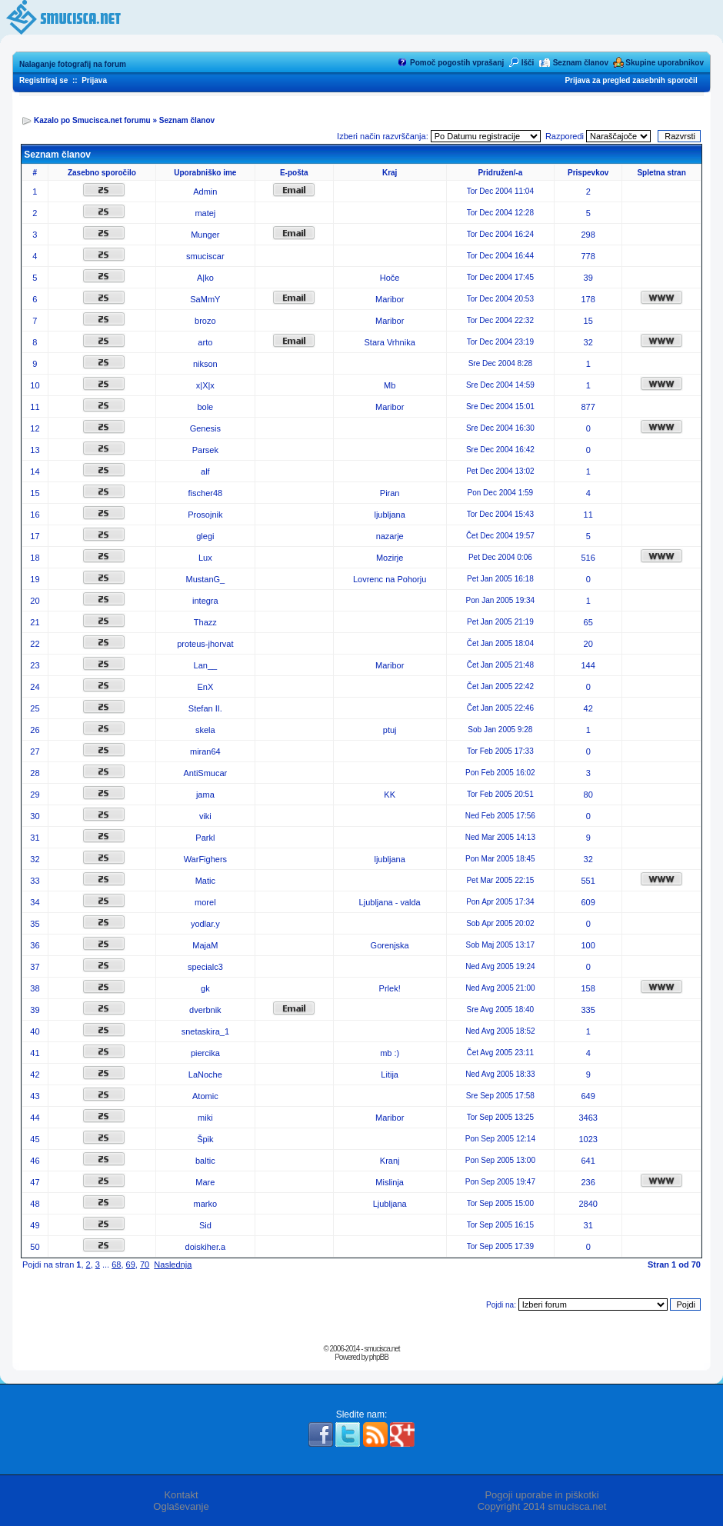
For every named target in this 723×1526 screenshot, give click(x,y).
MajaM (205, 945)
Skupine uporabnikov (664, 62)
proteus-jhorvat (205, 643)
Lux (205, 557)
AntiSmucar (205, 773)
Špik (205, 1139)
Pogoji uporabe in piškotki (541, 1495)
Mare (205, 1182)
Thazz (205, 622)
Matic (205, 880)
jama (205, 794)
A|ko (205, 277)
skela (205, 730)
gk (205, 988)
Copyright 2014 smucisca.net (542, 1506)
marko (206, 1203)
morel (205, 902)
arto (205, 342)
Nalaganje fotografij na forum (72, 64)
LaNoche (205, 1074)
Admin (205, 191)
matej (205, 213)
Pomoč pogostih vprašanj (457, 62)
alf (205, 471)
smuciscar (205, 256)
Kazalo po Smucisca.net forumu (92, 120)
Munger (205, 234)
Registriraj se (43, 80)
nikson (205, 363)
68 (116, 1264)
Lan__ (206, 665)
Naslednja (173, 1264)
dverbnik (205, 1010)
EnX (205, 686)
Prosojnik (205, 514)
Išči (528, 62)
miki (205, 1117)
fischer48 (205, 493)
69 (130, 1264)
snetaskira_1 (205, 1031)
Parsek (205, 450)
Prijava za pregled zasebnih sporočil (631, 80)
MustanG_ (205, 579)
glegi (205, 536)
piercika (205, 1053)
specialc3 (205, 966)
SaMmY (205, 299)
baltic (205, 1160)
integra (205, 600)
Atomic (205, 1096)
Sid (205, 1225)
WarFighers (205, 859)
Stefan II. (205, 708)
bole (205, 406)
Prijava (94, 80)
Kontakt (181, 1495)
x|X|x (205, 385)
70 (144, 1264)
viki (205, 816)
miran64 (205, 751)
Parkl (205, 837)
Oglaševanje (180, 1506)
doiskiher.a (205, 1246)
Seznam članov (580, 62)
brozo (205, 320)
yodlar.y (205, 923)
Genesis (205, 428)
